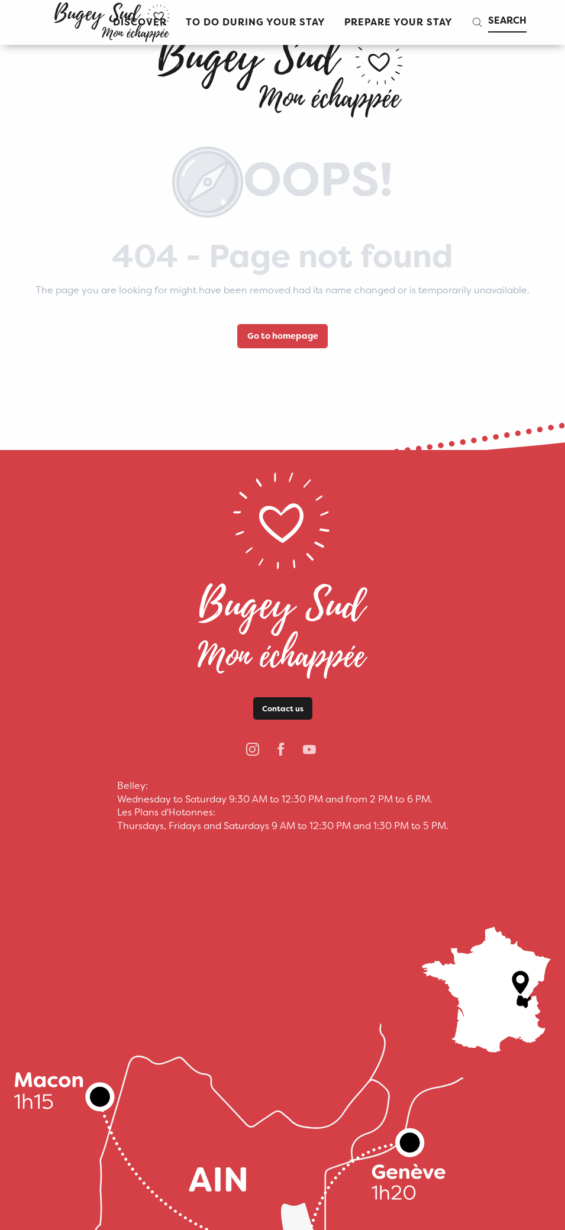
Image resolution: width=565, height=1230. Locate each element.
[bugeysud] (282, 71)
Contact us (283, 709)
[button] (255, 23)
